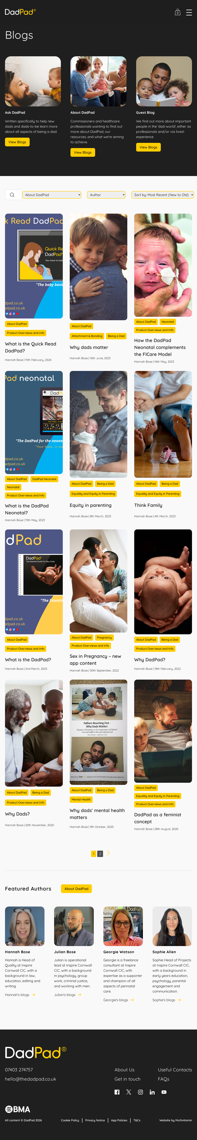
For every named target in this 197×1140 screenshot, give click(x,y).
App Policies (119, 1120)
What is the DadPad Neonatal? (27, 509)
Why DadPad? (149, 659)
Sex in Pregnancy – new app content (95, 659)
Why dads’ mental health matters (97, 813)
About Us (124, 1070)
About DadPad (76, 888)
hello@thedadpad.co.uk (30, 1079)
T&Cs (136, 1120)
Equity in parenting (90, 505)
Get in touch (128, 1079)
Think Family (148, 505)
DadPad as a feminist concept (157, 818)
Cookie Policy (70, 1120)
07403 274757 (19, 1070)
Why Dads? (17, 814)
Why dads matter (89, 347)
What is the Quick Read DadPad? (30, 347)
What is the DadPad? (28, 659)
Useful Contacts (175, 1070)
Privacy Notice (95, 1120)
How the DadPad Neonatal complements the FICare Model (160, 347)
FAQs (163, 1079)
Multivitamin (183, 1120)
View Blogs (17, 142)
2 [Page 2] (100, 854)
